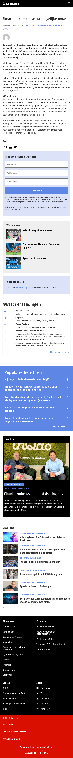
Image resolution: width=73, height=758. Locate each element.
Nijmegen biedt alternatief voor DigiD (27, 379)
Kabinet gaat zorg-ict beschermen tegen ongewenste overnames (29, 419)
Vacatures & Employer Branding (51, 644)
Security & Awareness (31, 558)
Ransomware (9, 670)
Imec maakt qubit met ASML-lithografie (41, 574)
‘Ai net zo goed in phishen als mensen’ (40, 562)
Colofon (6, 688)
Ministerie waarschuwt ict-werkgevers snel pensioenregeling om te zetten (31, 388)
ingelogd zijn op (23, 287)
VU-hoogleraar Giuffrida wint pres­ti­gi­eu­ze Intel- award (42, 538)
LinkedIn (44, 698)
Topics (6, 660)
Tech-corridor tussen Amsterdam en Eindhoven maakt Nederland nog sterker (45, 600)
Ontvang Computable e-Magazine (14, 648)
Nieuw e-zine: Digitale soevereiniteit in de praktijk (30, 409)
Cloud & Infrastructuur (16, 489)
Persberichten (43, 649)
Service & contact (11, 698)
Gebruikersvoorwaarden (15, 731)
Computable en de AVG (14, 693)
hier (61, 207)
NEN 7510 (7, 675)
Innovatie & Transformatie (51, 25)
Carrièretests (9, 626)
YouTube (44, 703)
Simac (6, 29)
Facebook (45, 688)
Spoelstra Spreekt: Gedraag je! (36, 586)
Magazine (7, 642)
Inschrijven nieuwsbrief (14, 703)
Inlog (5, 709)
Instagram (45, 709)
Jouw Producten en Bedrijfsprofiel (45, 633)
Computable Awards (12, 637)
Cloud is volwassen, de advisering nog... (35, 493)
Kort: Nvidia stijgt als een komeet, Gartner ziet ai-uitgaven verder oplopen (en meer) (33, 399)
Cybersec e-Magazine (13, 654)
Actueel (30, 25)
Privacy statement (12, 739)
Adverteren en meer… (46, 626)
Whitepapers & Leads (46, 639)
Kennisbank (8, 632)
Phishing (7, 665)
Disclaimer (8, 724)
